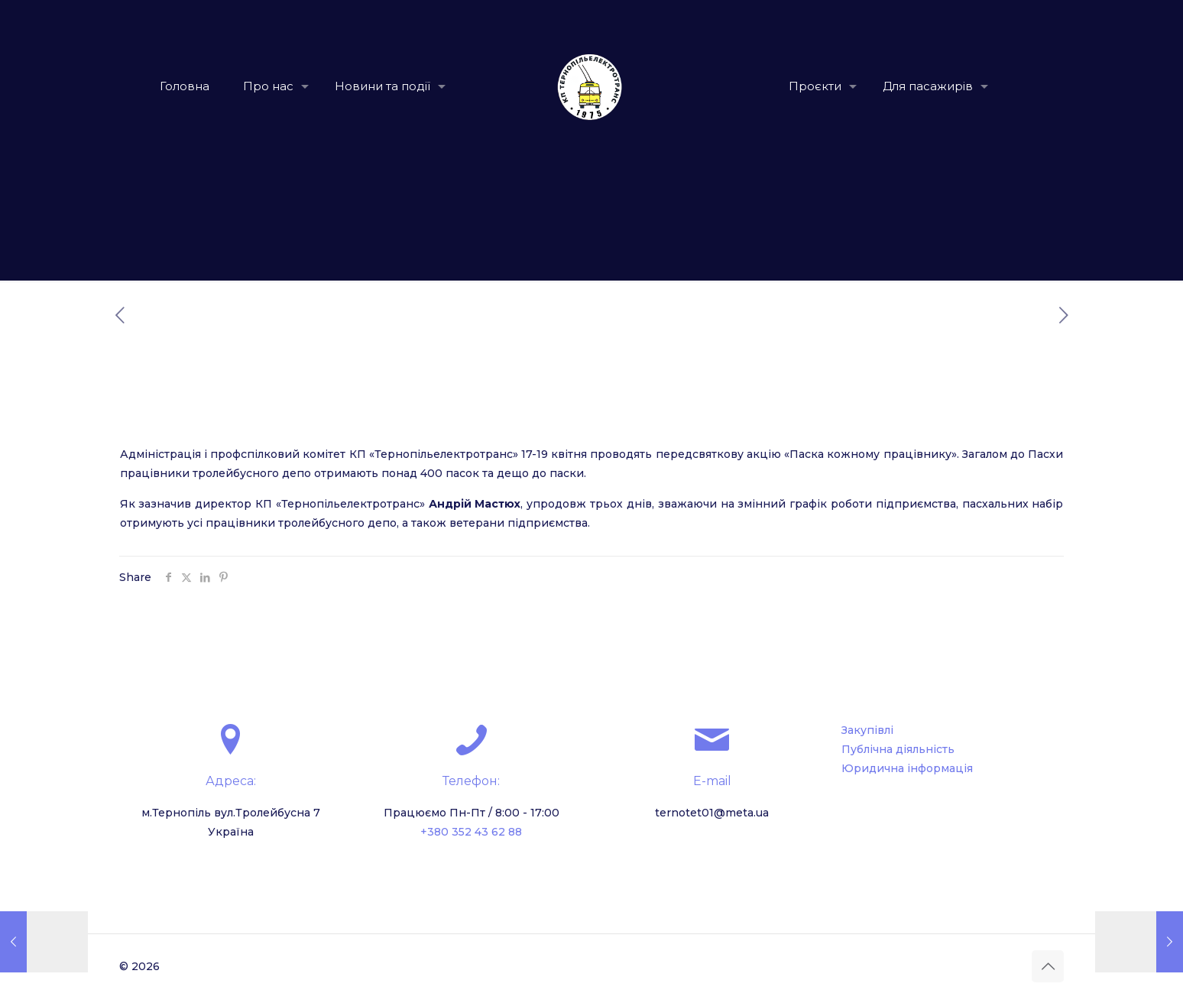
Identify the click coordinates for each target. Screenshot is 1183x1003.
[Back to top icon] (1048, 966)
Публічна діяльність (898, 749)
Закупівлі (867, 730)
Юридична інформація (907, 768)
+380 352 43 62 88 (471, 832)
